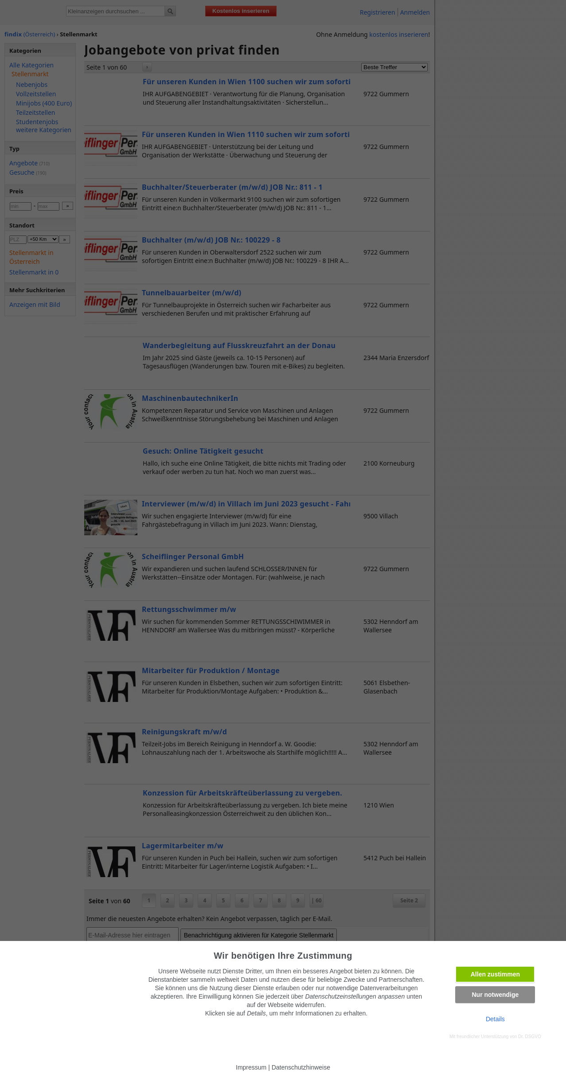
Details (495, 1019)
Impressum (251, 1067)
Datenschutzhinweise (301, 1067)
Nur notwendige (495, 994)
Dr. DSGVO (529, 1036)
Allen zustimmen (495, 974)
